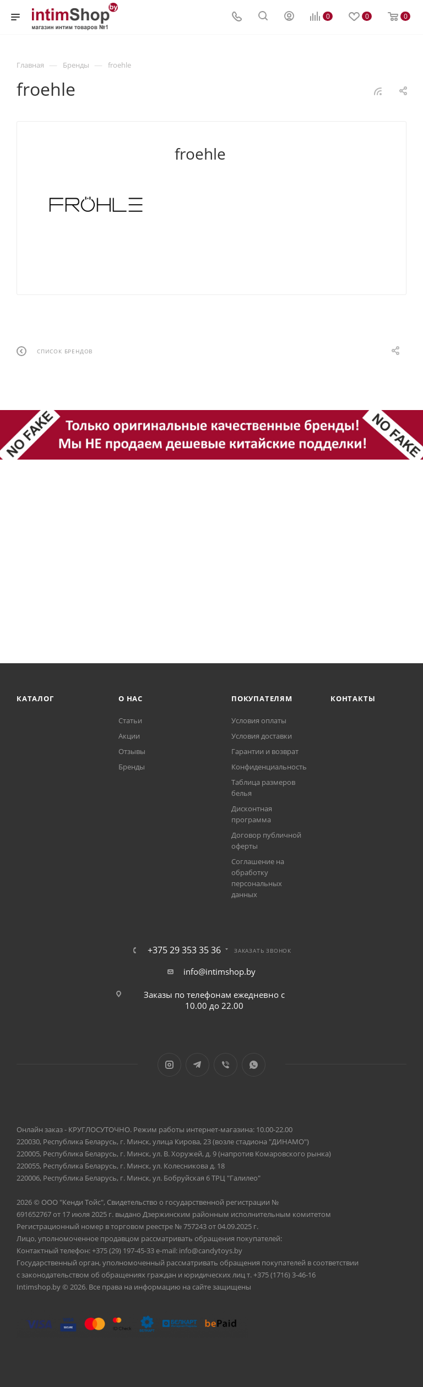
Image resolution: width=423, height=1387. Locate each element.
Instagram (169, 1065)
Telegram (197, 1065)
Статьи (130, 720)
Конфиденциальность (269, 767)
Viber (225, 1065)
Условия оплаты (258, 720)
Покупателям (261, 698)
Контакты (352, 698)
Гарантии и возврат (265, 751)
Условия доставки (261, 736)
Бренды (131, 767)
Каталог (35, 698)
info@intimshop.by (219, 971)
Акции (129, 736)
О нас (130, 698)
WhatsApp (253, 1065)
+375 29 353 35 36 (184, 950)
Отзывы (131, 751)
